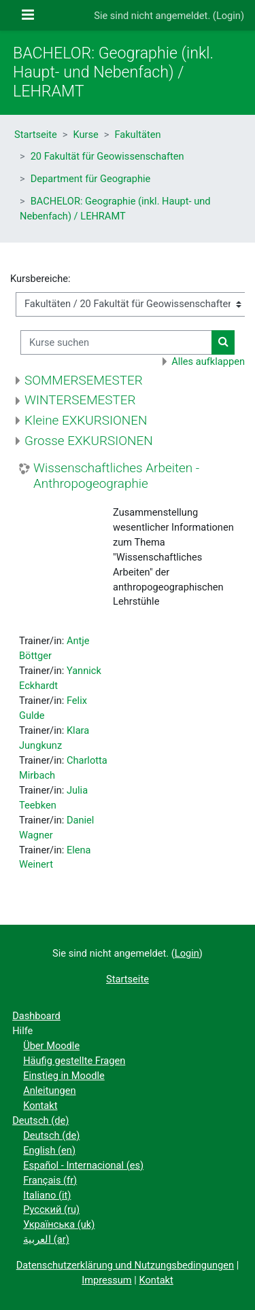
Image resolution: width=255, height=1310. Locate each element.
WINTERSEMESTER (80, 400)
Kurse (86, 134)
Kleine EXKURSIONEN (85, 420)
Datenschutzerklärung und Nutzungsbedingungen (125, 1265)
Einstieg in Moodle (64, 1075)
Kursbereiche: (40, 278)
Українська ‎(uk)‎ (59, 1224)
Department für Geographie (91, 179)
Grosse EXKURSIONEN (88, 440)
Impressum (107, 1280)
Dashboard (36, 1016)
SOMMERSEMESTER (83, 380)
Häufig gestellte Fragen (74, 1061)
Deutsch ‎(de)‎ (40, 1120)
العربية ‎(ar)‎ (46, 1239)
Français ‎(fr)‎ (50, 1180)
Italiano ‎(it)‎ (47, 1195)
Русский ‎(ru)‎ (51, 1209)
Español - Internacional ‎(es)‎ (83, 1165)
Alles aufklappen (208, 361)
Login (228, 16)
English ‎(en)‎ (49, 1150)
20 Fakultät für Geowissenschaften (107, 156)
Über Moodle (51, 1046)
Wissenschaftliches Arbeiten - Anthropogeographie (116, 476)
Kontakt (40, 1105)
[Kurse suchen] (116, 342)
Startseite (35, 134)
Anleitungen (49, 1090)
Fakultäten (137, 134)
